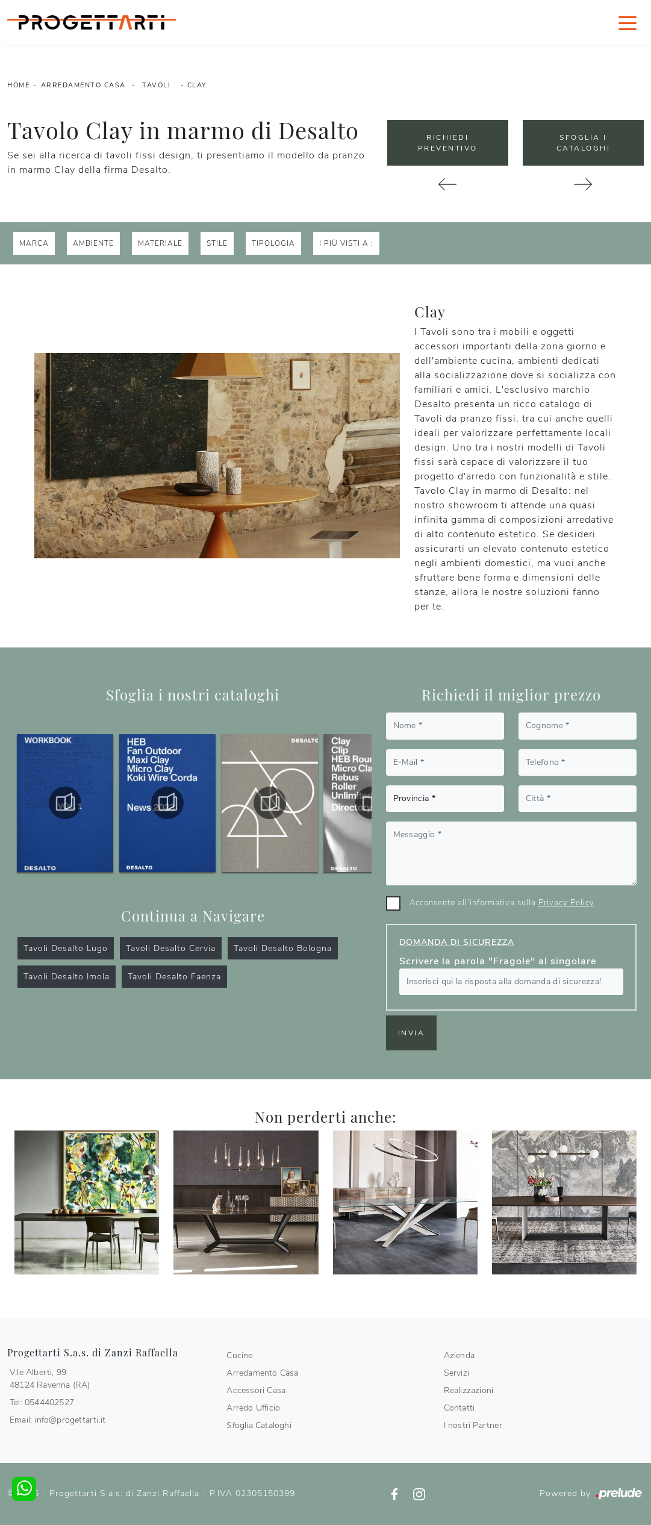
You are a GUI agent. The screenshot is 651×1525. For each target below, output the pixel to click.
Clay (197, 85)
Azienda (459, 1355)
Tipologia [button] (273, 243)
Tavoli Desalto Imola (66, 976)
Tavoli (156, 85)
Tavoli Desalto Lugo (65, 948)
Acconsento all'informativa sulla (502, 902)
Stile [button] (217, 243)
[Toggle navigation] (627, 22)
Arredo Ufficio (253, 1408)
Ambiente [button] (93, 243)
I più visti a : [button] (346, 243)
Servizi (456, 1373)
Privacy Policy (566, 902)
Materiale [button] (160, 243)
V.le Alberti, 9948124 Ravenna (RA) (50, 1379)
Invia (411, 1033)
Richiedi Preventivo (448, 143)
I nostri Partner (473, 1425)
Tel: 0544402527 (42, 1402)
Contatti (459, 1408)
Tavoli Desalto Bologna (283, 948)
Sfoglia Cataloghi (258, 1425)
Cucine (239, 1355)
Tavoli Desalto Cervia (171, 948)
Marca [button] (34, 243)
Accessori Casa (255, 1390)
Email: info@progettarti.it (57, 1420)
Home (18, 85)
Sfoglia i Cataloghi (583, 143)
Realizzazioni (469, 1390)
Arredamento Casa (83, 85)
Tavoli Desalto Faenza (174, 976)
